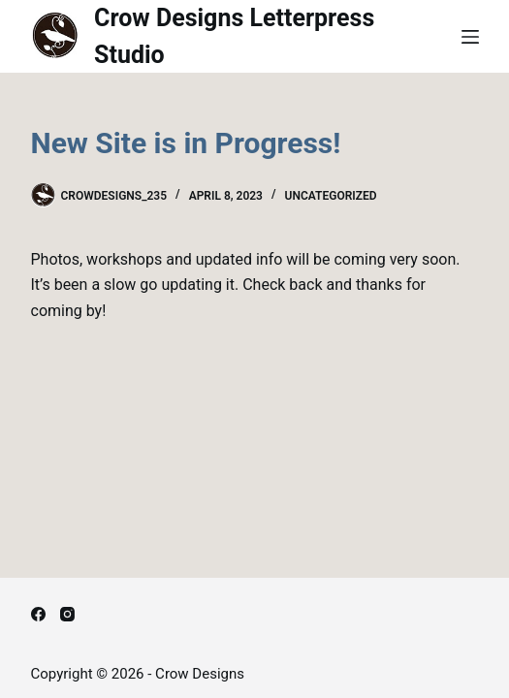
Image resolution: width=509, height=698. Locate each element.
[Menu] (470, 37)
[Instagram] (67, 614)
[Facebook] (38, 614)
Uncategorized (331, 196)
